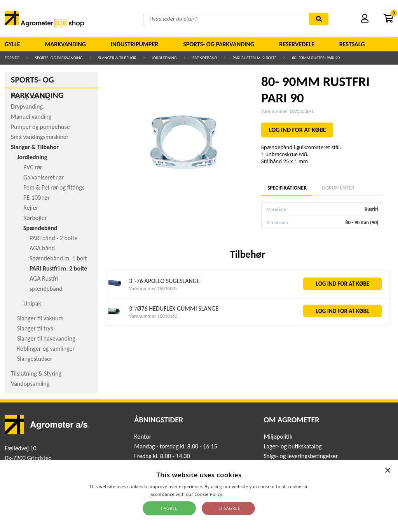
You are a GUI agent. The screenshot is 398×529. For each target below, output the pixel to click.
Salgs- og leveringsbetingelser (301, 456)
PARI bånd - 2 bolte (53, 238)
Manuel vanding (31, 116)
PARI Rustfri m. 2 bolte (255, 57)
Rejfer (30, 207)
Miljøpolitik (278, 436)
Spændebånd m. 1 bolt (58, 258)
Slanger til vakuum (40, 318)
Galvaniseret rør (43, 177)
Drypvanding (27, 106)
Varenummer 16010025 (153, 288)
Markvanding (65, 44)
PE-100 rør (36, 197)
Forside (12, 57)
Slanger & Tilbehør (117, 57)
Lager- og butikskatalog (293, 446)
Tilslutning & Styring (36, 373)
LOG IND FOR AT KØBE (297, 130)
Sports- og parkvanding (218, 44)
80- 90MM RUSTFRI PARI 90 (316, 57)
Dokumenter (338, 188)
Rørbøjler (35, 217)
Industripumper (134, 44)
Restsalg (352, 44)
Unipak (32, 303)
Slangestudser (34, 358)
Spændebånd (204, 57)
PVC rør (32, 167)
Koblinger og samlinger (46, 348)
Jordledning (164, 57)
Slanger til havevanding (46, 338)
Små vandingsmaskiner (39, 137)
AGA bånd (42, 248)
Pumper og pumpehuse (40, 126)
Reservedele (296, 44)
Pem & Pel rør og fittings (53, 187)
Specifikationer (286, 188)
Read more (236, 494)
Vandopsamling (30, 383)
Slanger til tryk (35, 328)
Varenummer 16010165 (153, 316)
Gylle (12, 44)
